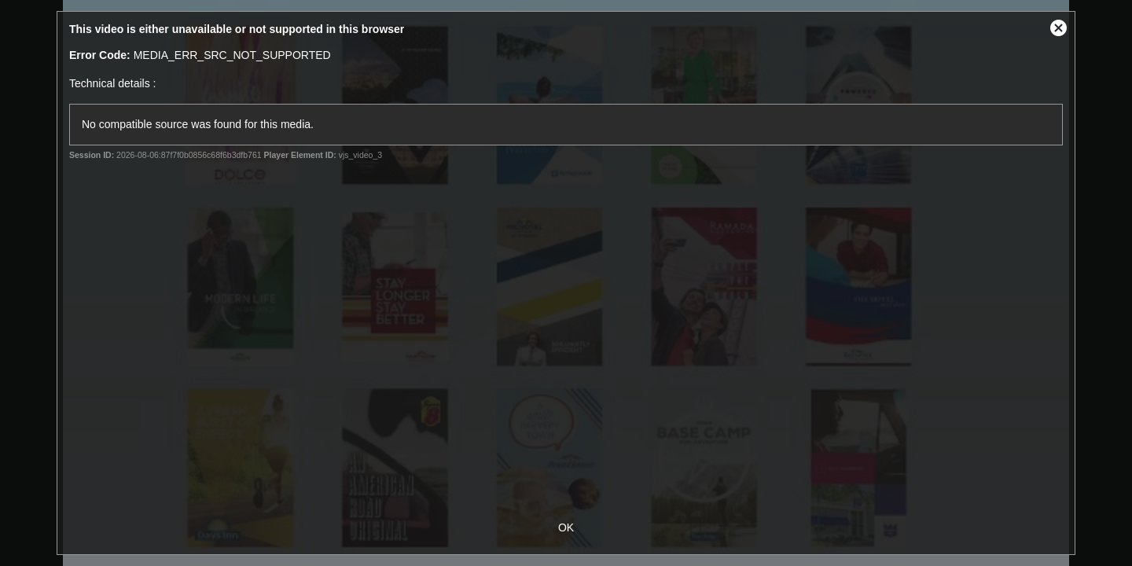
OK (566, 527)
